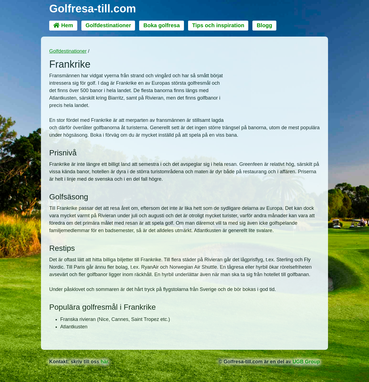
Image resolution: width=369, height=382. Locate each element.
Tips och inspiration (218, 25)
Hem (63, 25)
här (104, 361)
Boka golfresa (161, 25)
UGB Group (306, 361)
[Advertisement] (276, 79)
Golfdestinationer (108, 25)
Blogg (264, 25)
